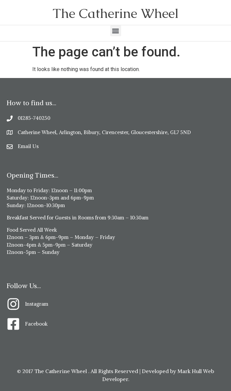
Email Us (28, 146)
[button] (115, 30)
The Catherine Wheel (115, 13)
